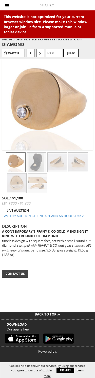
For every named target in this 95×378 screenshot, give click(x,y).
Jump (71, 53)
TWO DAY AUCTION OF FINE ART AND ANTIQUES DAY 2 (43, 216)
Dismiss (65, 370)
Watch (13, 53)
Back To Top (47, 314)
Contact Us (15, 274)
